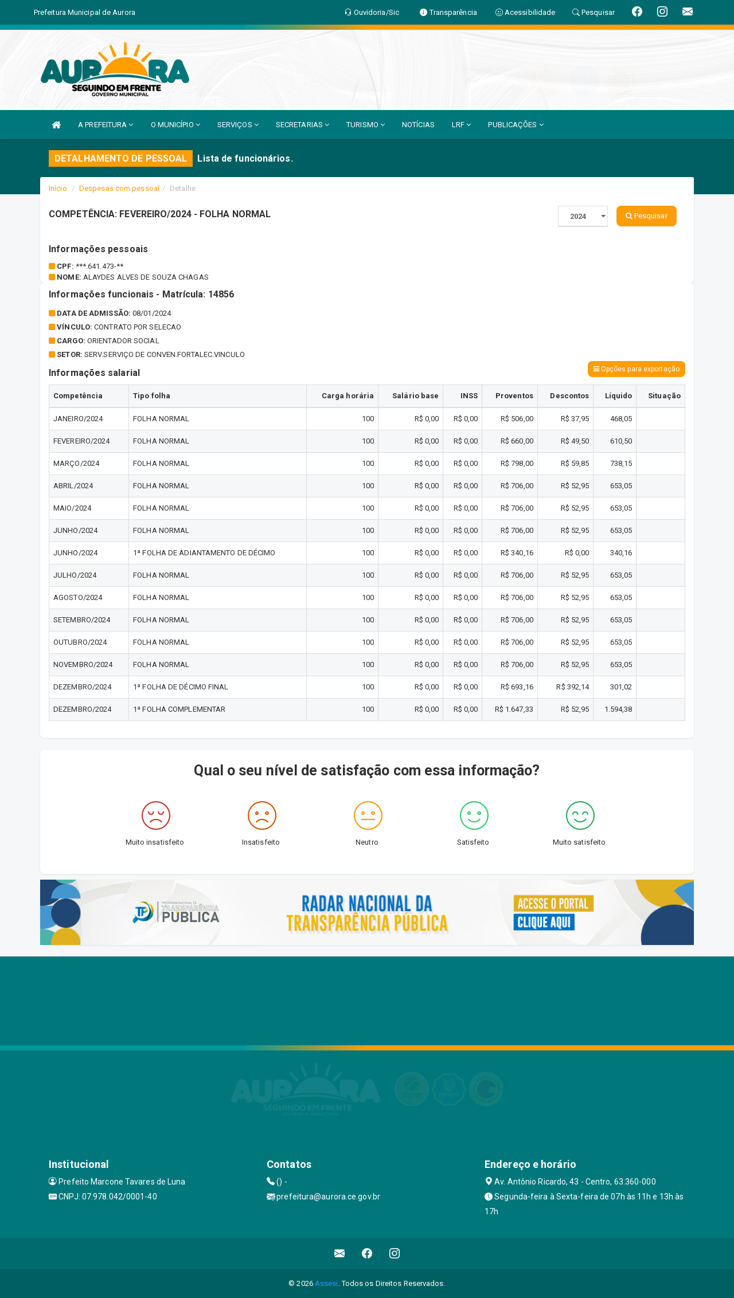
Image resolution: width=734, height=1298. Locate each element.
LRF (461, 124)
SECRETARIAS (302, 124)
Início (58, 188)
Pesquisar (646, 215)
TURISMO (365, 124)
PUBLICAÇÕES (515, 124)
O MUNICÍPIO (175, 124)
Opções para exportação (637, 369)
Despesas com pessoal (119, 188)
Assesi (326, 1283)
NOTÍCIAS (418, 124)
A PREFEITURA (105, 124)
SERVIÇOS (238, 124)
